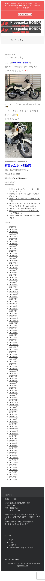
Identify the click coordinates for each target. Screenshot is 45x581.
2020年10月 (13, 376)
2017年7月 (13, 470)
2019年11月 (13, 402)
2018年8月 (13, 438)
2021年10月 (13, 349)
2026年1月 (13, 232)
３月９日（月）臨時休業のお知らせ (22, 208)
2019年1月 (13, 426)
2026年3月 (13, 227)
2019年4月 (13, 419)
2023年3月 (13, 311)
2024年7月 (13, 272)
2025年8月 (13, 244)
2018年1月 (13, 455)
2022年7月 (13, 330)
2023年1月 (13, 316)
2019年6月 (13, 414)
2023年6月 (13, 304)
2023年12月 (13, 289)
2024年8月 (13, 270)
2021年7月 (13, 357)
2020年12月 (13, 371)
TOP (11, 540)
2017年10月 (13, 462)
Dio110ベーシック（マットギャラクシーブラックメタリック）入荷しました (24, 204)
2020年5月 (13, 388)
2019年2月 (13, 424)
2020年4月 (13, 390)
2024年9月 (13, 268)
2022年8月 (13, 328)
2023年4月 (13, 308)
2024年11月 (13, 263)
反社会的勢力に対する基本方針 (21, 547)
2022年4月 (13, 337)
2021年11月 (13, 347)
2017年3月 (13, 477)
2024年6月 (13, 275)
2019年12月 (13, 400)
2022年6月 (13, 332)
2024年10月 (13, 265)
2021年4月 (13, 364)
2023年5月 (13, 306)
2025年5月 (13, 248)
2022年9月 (13, 325)
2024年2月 (13, 284)
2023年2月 (13, 313)
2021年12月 (13, 345)
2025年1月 (13, 258)
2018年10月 (13, 433)
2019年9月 (13, 407)
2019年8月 (13, 409)
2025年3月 (13, 253)
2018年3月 (13, 450)
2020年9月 (13, 378)
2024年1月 (13, 287)
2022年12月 (13, 318)
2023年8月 (13, 299)
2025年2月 (13, 256)
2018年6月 (13, 443)
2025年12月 (13, 234)
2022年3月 (13, 340)
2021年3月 (13, 366)
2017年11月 (13, 460)
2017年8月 (13, 467)
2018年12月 (13, 429)
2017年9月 (13, 465)
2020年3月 (13, 393)
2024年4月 (13, 280)
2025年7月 (13, 246)
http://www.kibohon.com (19, 178)
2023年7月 (13, 301)
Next (13, 54)
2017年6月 (13, 472)
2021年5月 (13, 361)
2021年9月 (13, 352)
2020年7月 (13, 383)
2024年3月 (13, 282)
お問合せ (12, 545)
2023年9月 (13, 296)
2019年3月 (13, 421)
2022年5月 (13, 335)
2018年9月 (13, 436)
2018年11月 (13, 431)
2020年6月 (13, 385)
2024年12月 (13, 260)
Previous (8, 54)
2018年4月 (13, 448)
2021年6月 (13, 359)
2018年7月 (13, 441)
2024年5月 (13, 277)
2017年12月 (13, 457)
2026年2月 (13, 229)
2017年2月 (13, 479)
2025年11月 (13, 236)
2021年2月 (13, 369)
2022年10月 (13, 323)
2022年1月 (13, 342)
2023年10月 (13, 294)
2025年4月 (13, 251)
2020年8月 (13, 381)
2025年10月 (13, 239)
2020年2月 (13, 395)
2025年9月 (13, 241)
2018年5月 (13, 445)
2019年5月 (13, 417)
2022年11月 (13, 320)
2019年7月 (13, 412)
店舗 (11, 542)
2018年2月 (13, 453)
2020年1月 (13, 397)
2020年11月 (13, 373)
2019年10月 (13, 405)
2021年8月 (13, 354)
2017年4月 (13, 474)
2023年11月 (13, 292)
